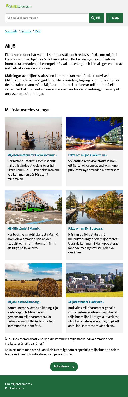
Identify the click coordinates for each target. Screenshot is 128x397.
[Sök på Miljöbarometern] (47, 17)
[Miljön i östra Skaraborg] (33, 298)
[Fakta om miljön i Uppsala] (94, 225)
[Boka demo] (64, 366)
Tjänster (26, 31)
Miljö (38, 31)
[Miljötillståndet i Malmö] (33, 225)
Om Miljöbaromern (17, 384)
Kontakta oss (13, 388)
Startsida (11, 31)
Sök (98, 17)
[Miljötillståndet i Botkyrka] (94, 298)
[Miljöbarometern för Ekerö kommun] (33, 151)
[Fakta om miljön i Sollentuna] (94, 151)
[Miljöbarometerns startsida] (64, 6)
